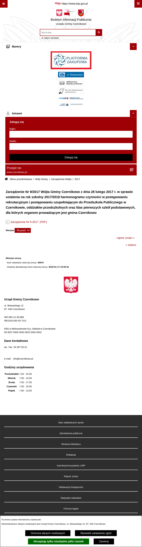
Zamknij (104, 541)
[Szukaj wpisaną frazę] (99, 32)
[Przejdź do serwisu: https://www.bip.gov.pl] (71, 3)
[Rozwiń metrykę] (23, 230)
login (12, 128)
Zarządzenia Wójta (61, 179)
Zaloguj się (71, 157)
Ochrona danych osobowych (48, 533)
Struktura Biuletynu (71, 444)
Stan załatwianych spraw (71, 422)
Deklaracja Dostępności (71, 487)
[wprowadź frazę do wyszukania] (68, 32)
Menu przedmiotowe (21, 179)
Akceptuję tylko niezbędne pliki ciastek (58, 541)
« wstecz (131, 244)
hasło (12, 141)
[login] (71, 134)
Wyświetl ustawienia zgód (95, 533)
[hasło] (71, 146)
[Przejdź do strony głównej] (71, 18)
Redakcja (71, 455)
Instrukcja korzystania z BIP (71, 465)
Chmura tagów (71, 508)
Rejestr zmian (71, 476)
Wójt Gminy (41, 179)
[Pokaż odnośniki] (4, 4)
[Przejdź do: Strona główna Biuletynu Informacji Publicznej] (6, 179)
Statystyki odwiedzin (71, 498)
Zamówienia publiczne (71, 433)
